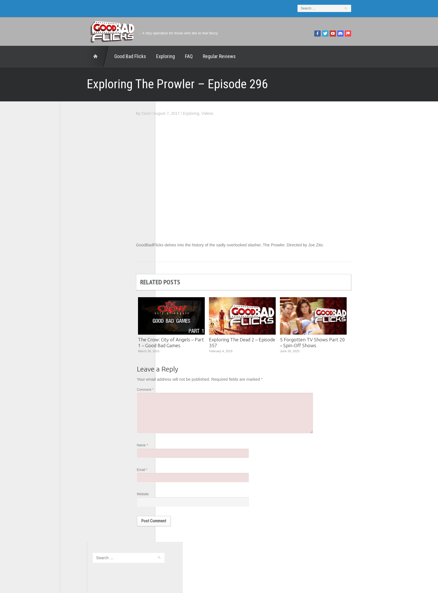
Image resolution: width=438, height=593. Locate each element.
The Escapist (77, 265)
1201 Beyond (77, 203)
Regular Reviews (192, 56)
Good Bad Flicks (103, 56)
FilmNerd (74, 219)
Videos (234, 113)
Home (71, 56)
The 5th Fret (76, 249)
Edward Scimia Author (85, 211)
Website (170, 498)
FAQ (162, 56)
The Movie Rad (79, 273)
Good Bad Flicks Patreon (87, 234)
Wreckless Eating (81, 296)
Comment (172, 390)
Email (169, 473)
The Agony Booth (81, 257)
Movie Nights (77, 242)
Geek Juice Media (81, 227)
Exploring (138, 56)
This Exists (75, 288)
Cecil (173, 113)
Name (169, 449)
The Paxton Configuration (88, 280)
